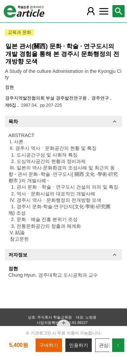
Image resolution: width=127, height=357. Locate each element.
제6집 (11, 105)
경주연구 (100, 98)
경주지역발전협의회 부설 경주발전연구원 (46, 98)
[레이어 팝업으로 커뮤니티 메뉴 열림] (104, 11)
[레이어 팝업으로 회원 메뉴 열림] (91, 11)
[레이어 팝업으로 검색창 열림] (118, 11)
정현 (9, 87)
